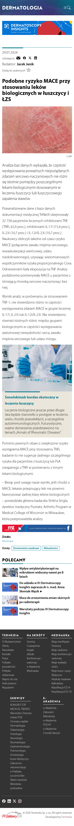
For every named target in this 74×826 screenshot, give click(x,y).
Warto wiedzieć (18, 780)
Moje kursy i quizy (61, 671)
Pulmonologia (17, 750)
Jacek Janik (25, 64)
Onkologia (16, 734)
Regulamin (8, 687)
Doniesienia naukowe (26, 548)
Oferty (5, 646)
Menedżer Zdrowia (20, 713)
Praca (5, 658)
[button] (67, 8)
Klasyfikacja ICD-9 (61, 687)
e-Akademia (33, 666)
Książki (30, 650)
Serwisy (31, 641)
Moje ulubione (59, 650)
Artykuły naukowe (61, 679)
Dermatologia (17, 725)
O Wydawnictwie (11, 641)
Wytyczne (57, 675)
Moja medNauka (60, 641)
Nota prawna (9, 683)
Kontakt (6, 654)
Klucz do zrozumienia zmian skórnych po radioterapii (44, 600)
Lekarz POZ (16, 717)
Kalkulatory (57, 683)
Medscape (8, 541)
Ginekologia (16, 755)
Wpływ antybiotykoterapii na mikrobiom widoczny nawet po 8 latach (41, 572)
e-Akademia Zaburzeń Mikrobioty (49, 712)
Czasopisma (33, 646)
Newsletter (8, 650)
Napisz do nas (9, 679)
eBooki (30, 654)
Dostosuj (56, 646)
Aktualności (51, 548)
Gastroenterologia (20, 746)
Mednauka (32, 671)
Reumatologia (17, 742)
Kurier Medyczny (19, 759)
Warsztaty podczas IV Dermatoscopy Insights (44, 611)
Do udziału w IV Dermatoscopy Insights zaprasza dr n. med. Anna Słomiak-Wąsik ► (42, 587)
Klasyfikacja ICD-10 (62, 691)
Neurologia (16, 738)
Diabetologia (17, 730)
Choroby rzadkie (19, 721)
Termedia (66, 817)
